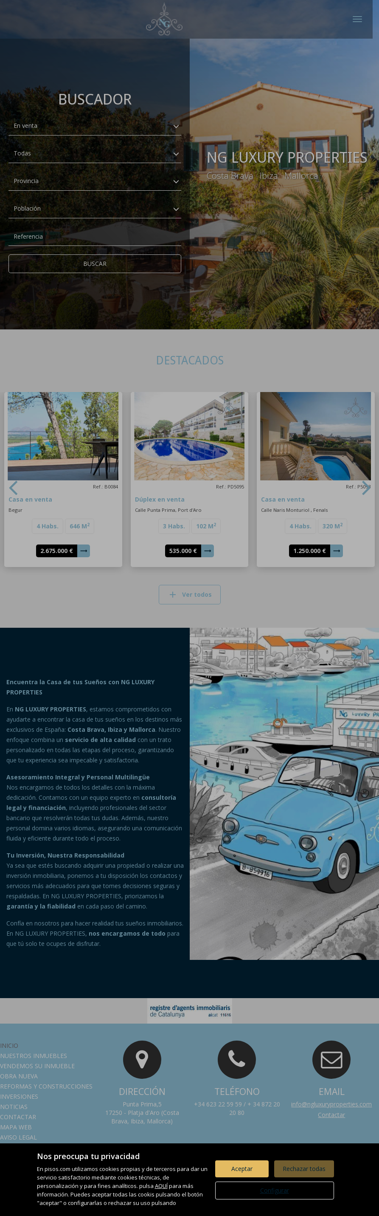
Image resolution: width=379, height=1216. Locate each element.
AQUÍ (161, 1186)
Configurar (274, 1190)
